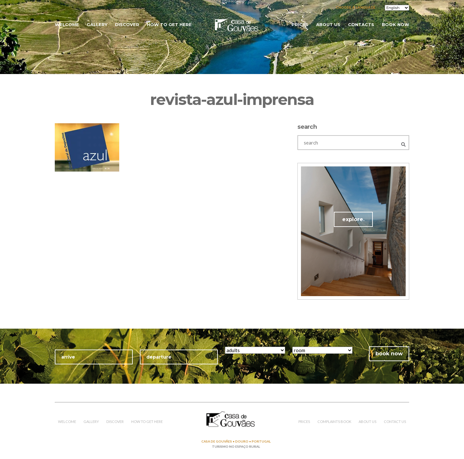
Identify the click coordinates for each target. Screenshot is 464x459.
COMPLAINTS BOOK (334, 421)
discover (127, 24)
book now (395, 24)
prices (300, 24)
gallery (97, 24)
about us (328, 24)
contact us (395, 421)
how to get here (169, 24)
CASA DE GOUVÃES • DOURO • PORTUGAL (236, 441)
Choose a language (355, 7)
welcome (67, 24)
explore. (353, 219)
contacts (361, 24)
